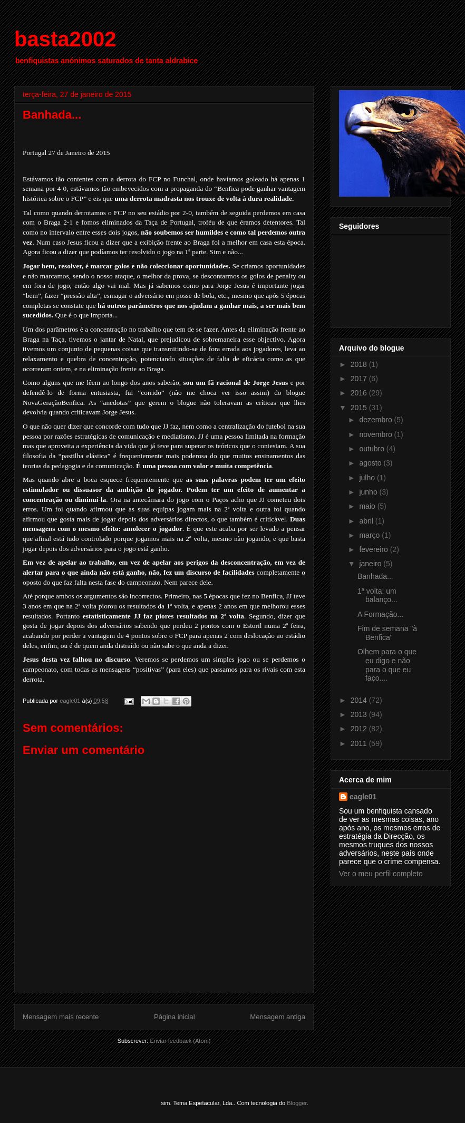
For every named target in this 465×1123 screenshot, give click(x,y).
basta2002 (65, 39)
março (370, 535)
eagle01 (363, 796)
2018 (360, 364)
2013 (360, 714)
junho (369, 492)
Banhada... (375, 576)
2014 (360, 700)
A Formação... (380, 614)
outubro (372, 448)
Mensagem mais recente (61, 1017)
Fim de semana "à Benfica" (387, 633)
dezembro (376, 419)
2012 (360, 728)
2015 (360, 407)
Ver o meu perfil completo (381, 873)
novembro (376, 434)
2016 (360, 393)
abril (367, 521)
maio (368, 506)
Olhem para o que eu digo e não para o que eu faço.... (386, 664)
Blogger (296, 1103)
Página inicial (174, 1017)
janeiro (371, 563)
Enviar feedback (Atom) (180, 1041)
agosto (371, 463)
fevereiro (374, 549)
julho (367, 477)
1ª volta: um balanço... (377, 595)
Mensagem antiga (277, 1017)
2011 (360, 743)
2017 (360, 378)
